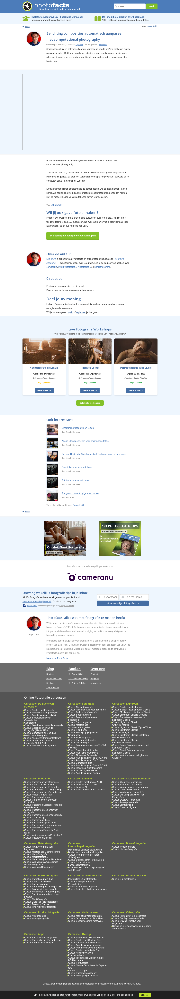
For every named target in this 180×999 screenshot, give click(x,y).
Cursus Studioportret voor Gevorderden (81, 882)
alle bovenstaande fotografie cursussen (86, 984)
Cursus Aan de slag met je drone (84, 945)
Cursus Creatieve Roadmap (126, 789)
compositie (51, 267)
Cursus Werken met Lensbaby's (128, 792)
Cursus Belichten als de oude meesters (87, 889)
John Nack (56, 205)
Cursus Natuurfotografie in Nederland (43, 859)
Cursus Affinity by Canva (80, 953)
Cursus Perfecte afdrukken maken (85, 942)
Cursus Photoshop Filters (37, 820)
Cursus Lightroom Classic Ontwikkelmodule (125, 723)
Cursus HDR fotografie (79, 737)
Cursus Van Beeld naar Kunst (127, 784)
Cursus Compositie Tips (80, 763)
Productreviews (76, 955)
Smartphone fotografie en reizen (78, 428)
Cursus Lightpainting (122, 805)
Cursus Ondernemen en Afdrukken (85, 918)
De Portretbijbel (75, 674)
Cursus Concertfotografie (80, 707)
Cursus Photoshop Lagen (37, 797)
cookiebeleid (127, 995)
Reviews (50, 674)
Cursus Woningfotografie (36, 918)
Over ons (98, 669)
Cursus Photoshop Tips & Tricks (40, 822)
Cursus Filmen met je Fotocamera (129, 916)
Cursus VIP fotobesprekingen (39, 942)
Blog (50, 669)
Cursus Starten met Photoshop (39, 784)
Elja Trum (79, 45)
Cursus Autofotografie (35, 916)
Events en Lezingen (78, 970)
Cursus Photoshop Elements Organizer (43, 815)
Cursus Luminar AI (77, 787)
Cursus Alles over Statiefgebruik (40, 745)
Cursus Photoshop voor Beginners (41, 782)
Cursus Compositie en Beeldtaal (40, 733)
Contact (94, 674)
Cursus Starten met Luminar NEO (85, 782)
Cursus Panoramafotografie (82, 740)
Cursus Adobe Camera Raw (38, 795)
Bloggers (95, 678)
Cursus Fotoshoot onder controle (40, 889)
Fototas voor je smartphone (75, 480)
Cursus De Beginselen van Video (128, 918)
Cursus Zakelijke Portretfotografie (41, 902)
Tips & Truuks (52, 687)
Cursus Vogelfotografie (123, 847)
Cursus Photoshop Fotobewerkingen (42, 825)
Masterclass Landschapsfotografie (85, 850)
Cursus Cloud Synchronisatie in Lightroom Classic (128, 751)
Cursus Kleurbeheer (78, 730)
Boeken (50, 683)
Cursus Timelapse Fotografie (82, 755)
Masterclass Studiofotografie (82, 879)
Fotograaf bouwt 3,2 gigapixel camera (80, 493)
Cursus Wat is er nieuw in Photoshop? (43, 835)
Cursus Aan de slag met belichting (41, 715)
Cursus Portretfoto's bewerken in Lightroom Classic (128, 718)
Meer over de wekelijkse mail (36, 601)
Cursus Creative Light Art (124, 807)
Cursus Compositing (34, 817)
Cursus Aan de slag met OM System (86, 760)
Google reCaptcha (66, 606)
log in (70, 312)
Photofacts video (54, 678)
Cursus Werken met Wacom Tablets (86, 937)
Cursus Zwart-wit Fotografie (126, 800)
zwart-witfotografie (67, 267)
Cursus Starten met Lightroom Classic (131, 710)
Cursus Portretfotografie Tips (38, 879)
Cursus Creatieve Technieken (127, 782)
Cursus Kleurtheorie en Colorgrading (42, 789)
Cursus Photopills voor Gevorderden (42, 940)
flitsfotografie (84, 267)
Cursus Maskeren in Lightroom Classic (131, 712)
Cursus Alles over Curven (37, 827)
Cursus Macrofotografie (36, 857)
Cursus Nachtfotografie (79, 742)
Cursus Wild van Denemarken (39, 867)
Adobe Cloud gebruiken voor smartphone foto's (85, 441)
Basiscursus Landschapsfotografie (85, 852)
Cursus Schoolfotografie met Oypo (85, 921)
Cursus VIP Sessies (78, 963)
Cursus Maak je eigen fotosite (83, 975)
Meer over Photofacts (57, 658)
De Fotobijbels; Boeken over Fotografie (123, 17)
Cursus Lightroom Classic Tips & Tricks (131, 727)
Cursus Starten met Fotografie (39, 710)
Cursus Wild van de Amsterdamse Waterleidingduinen (41, 863)
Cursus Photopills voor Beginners (41, 937)
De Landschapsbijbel (78, 678)
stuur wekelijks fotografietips (123, 603)
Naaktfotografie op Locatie (44, 368)
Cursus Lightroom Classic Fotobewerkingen (125, 731)
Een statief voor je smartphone (77, 467)
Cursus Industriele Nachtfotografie (85, 768)
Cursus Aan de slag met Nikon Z (84, 773)
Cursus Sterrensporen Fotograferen (86, 860)
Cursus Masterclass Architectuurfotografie (79, 726)
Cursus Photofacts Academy (82, 973)
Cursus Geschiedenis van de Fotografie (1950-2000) (38, 741)
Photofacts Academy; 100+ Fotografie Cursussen (57, 17)
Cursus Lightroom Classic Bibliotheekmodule (125, 741)
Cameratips (30, 723)
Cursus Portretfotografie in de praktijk (42, 886)
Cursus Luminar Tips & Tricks (82, 784)
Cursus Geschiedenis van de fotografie (43, 725)
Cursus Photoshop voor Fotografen (41, 787)
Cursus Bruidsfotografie (124, 879)
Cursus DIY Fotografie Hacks (82, 770)
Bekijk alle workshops (90, 403)
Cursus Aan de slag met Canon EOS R (87, 765)
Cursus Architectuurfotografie (82, 712)
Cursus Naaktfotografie (35, 899)
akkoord (144, 995)
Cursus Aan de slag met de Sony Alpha (87, 758)
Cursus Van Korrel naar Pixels (83, 753)
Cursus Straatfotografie (79, 715)
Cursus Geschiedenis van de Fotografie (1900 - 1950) (38, 729)
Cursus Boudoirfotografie (36, 884)
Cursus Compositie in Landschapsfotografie (79, 863)
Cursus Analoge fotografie (125, 802)
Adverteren (96, 683)
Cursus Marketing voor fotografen (85, 916)
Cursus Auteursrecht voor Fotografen (86, 948)
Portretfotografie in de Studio (136, 368)
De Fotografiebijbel (77, 683)
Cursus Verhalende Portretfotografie (42, 891)
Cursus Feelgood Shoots (36, 904)
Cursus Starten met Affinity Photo (84, 950)
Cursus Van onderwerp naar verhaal (130, 787)
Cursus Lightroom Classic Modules (129, 715)
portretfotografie (102, 267)
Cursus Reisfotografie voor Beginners (87, 710)
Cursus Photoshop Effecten (38, 838)
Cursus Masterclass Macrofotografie (42, 852)
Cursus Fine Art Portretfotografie (40, 907)
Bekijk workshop (44, 390)
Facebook (30, 605)
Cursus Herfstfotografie (36, 854)
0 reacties (103, 45)
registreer (81, 312)
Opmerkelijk (152, 26)
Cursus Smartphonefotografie (83, 750)
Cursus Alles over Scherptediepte (41, 712)
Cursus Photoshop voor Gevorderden (43, 792)
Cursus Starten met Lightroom (127, 707)
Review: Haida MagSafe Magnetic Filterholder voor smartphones (94, 454)
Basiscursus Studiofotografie (82, 886)
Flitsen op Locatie (90, 368)
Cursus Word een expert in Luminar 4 (87, 789)
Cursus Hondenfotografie (124, 849)
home (27, 26)
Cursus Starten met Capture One (84, 940)
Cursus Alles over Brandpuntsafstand (42, 738)
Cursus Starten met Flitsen (37, 881)
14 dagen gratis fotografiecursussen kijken (73, 235)
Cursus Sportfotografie (79, 722)
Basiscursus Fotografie (35, 735)
